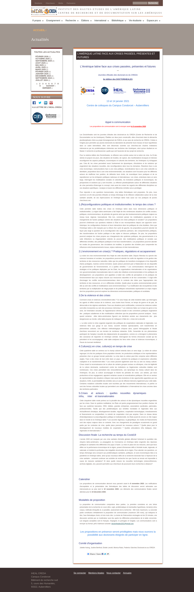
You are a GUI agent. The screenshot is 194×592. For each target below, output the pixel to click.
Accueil (39, 30)
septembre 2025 (43, 61)
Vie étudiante (135, 20)
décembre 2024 (43, 76)
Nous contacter (113, 573)
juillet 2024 (41, 80)
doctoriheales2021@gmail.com (122, 524)
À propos (36, 20)
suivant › (51, 86)
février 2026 (41, 56)
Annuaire (127, 573)
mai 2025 (39, 65)
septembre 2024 (43, 78)
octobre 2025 (42, 59)
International (100, 20)
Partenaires (71, 3)
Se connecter (80, 573)
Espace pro (152, 20)
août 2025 (40, 63)
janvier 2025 (41, 74)
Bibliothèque (118, 20)
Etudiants (38, 3)
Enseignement (53, 20)
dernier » (47, 88)
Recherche (70, 20)
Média (60, 3)
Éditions (85, 20)
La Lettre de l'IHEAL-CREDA (47, 107)
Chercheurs (50, 3)
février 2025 (41, 71)
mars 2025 (40, 69)
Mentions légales (96, 573)
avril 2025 (40, 67)
